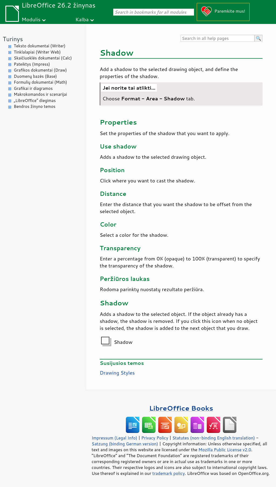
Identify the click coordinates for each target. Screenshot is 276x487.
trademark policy (168, 473)
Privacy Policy (154, 438)
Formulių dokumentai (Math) (40, 82)
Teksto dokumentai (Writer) (39, 46)
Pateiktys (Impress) (32, 64)
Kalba (82, 19)
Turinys (13, 39)
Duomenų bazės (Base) (35, 76)
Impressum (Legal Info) (114, 438)
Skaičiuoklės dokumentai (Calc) (43, 58)
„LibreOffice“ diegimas (35, 100)
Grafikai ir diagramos (33, 88)
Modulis (31, 19)
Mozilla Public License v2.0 (224, 450)
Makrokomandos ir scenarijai (40, 94)
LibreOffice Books (181, 408)
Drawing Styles (117, 372)
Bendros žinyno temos (35, 106)
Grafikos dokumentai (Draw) (40, 70)
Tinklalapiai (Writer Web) (37, 52)
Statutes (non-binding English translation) (213, 438)
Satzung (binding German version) (125, 444)
